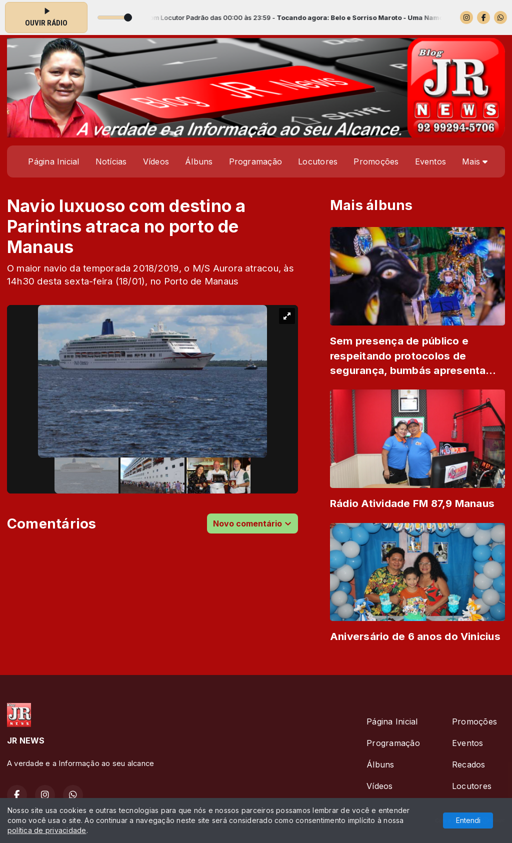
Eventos (430, 161)
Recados (469, 765)
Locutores (318, 161)
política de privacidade (47, 830)
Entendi (468, 820)
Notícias (111, 161)
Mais (475, 161)
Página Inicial (53, 161)
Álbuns (198, 161)
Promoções (376, 161)
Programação (255, 161)
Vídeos (156, 161)
